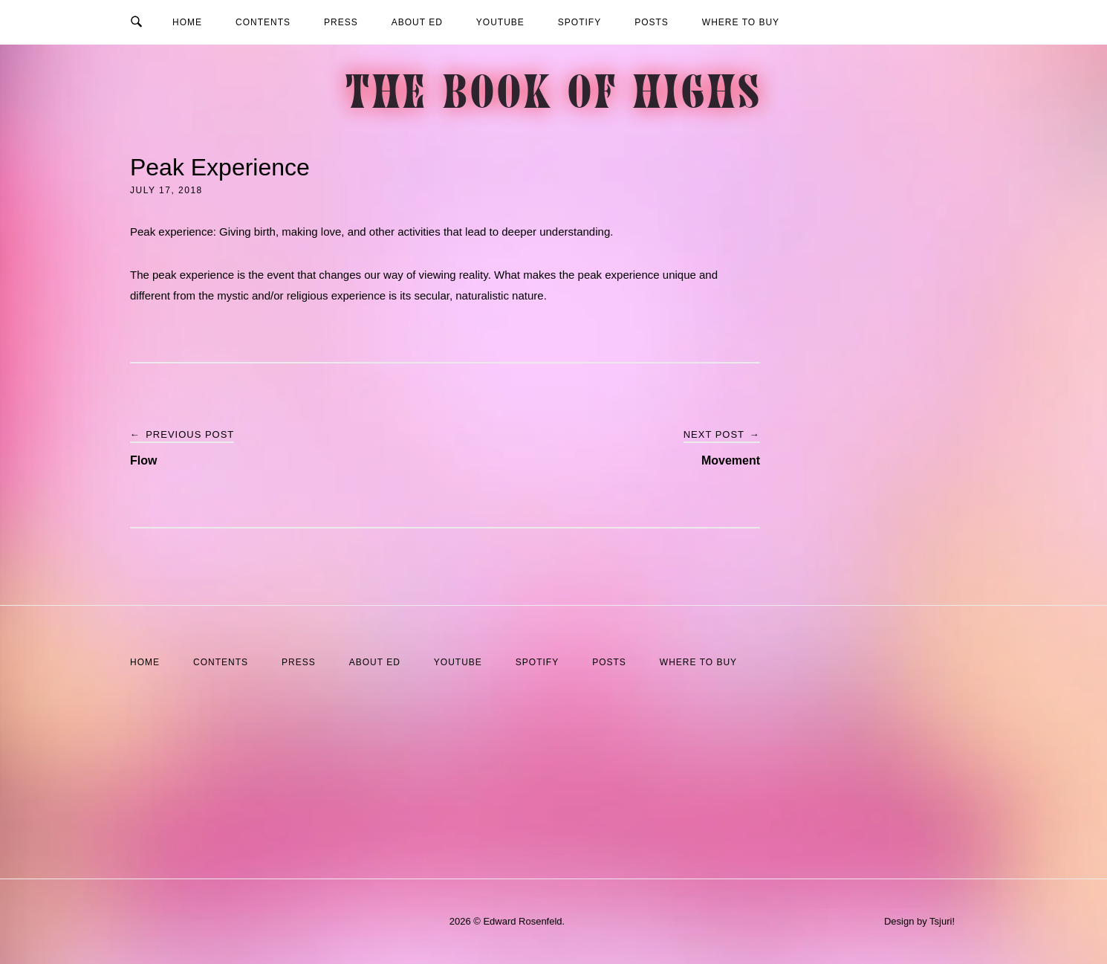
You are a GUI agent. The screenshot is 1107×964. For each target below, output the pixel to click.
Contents (263, 22)
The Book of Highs (553, 97)
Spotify (579, 22)
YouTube (500, 22)
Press (341, 22)
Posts (651, 22)
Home (187, 22)
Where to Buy (740, 22)
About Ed (417, 22)
